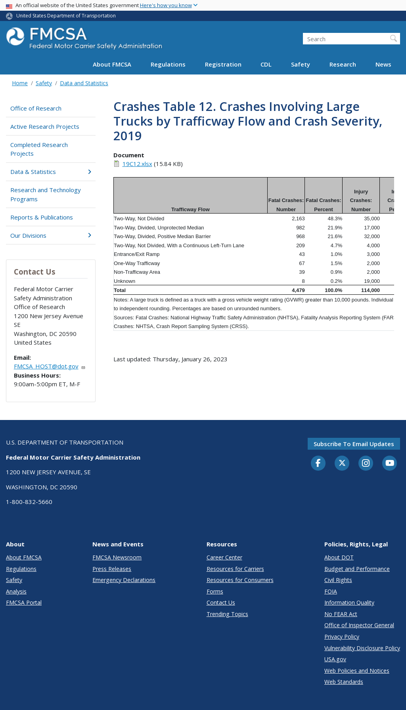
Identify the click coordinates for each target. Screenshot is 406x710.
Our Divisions (50, 235)
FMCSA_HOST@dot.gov (50, 366)
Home (20, 83)
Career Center (224, 557)
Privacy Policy (341, 636)
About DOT (339, 557)
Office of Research (35, 108)
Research (342, 64)
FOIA (330, 591)
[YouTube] (389, 464)
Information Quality (349, 602)
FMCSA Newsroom (117, 557)
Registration (223, 64)
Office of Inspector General (359, 625)
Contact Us (221, 602)
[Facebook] (318, 464)
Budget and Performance (357, 569)
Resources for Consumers (240, 580)
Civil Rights (338, 580)
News (383, 64)
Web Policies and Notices (356, 670)
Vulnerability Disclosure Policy (362, 648)
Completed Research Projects (39, 149)
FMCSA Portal (24, 602)
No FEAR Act (340, 614)
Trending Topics (227, 614)
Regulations (168, 64)
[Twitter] (342, 463)
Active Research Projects (44, 126)
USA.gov (335, 659)
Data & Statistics (50, 172)
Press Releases (111, 569)
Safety (300, 64)
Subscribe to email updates (354, 444)
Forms (215, 591)
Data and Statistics (84, 83)
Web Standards (343, 681)
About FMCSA (112, 64)
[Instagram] (365, 464)
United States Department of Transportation (66, 15)
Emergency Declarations (123, 580)
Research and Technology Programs (45, 194)
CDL (266, 64)
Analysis (16, 591)
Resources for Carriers (235, 569)
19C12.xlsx (137, 164)
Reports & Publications (41, 217)
